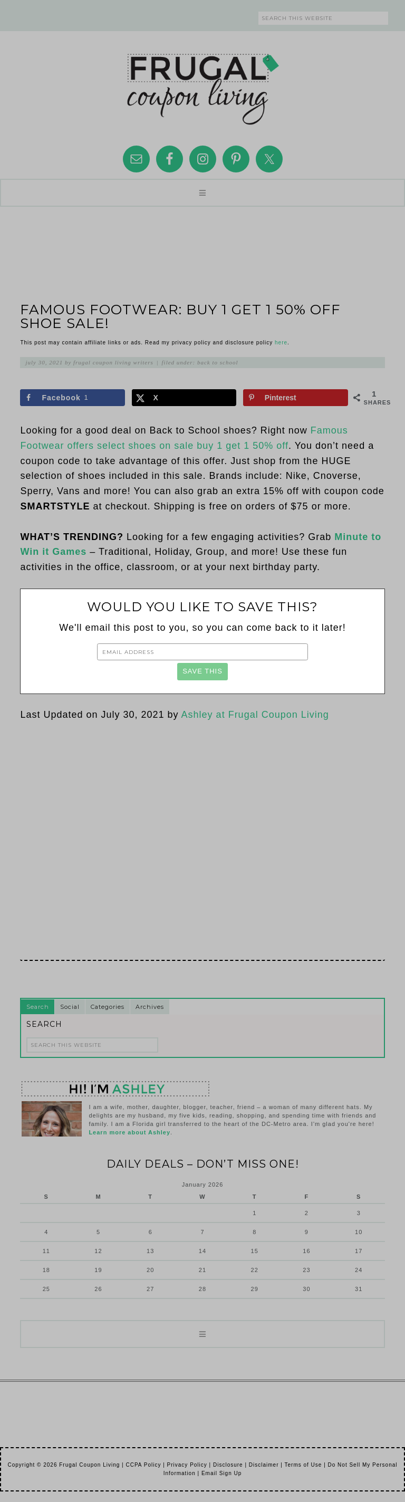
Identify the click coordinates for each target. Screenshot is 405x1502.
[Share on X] (184, 397)
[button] (202, 193)
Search (37, 1006)
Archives (150, 1006)
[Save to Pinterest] (295, 397)
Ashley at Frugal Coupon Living (255, 714)
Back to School (217, 362)
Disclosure (228, 1465)
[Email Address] (202, 651)
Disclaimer (264, 1465)
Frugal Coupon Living (202, 85)
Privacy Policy (187, 1465)
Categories (107, 1006)
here (281, 342)
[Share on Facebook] (72, 397)
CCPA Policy (143, 1465)
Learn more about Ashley (129, 1132)
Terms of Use (303, 1465)
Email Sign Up (221, 1473)
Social (70, 1006)
